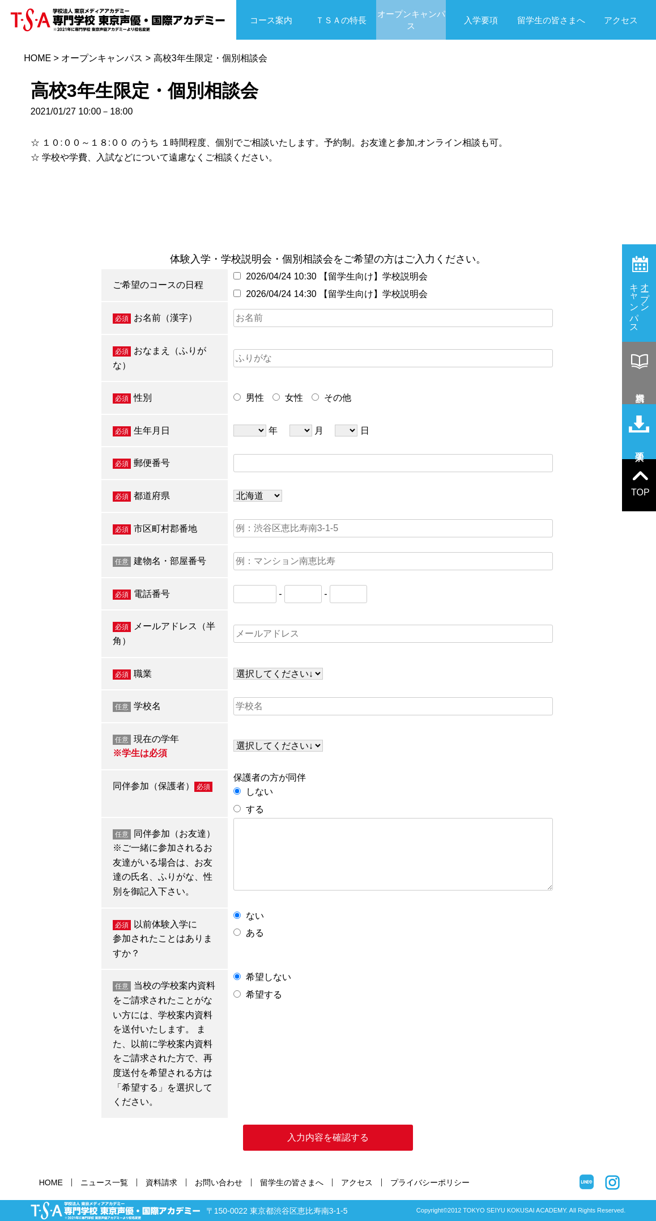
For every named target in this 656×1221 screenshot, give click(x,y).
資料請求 (161, 1182)
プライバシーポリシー (430, 1182)
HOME (37, 58)
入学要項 (481, 20)
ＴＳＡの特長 (341, 20)
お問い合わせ (218, 1182)
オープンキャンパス (411, 20)
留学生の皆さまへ (551, 20)
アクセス (621, 20)
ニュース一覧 (104, 1182)
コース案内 (271, 20)
